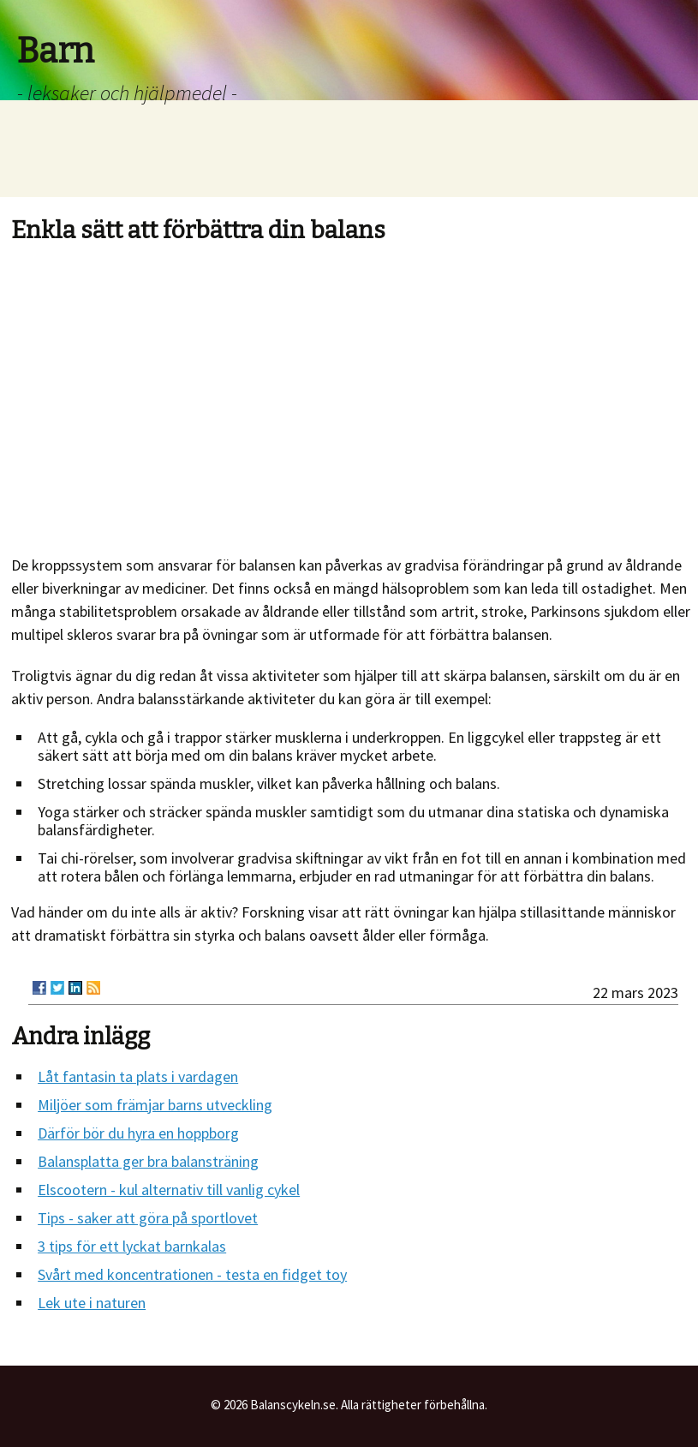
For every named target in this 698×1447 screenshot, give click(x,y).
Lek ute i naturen (92, 1302)
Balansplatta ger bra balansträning (148, 1161)
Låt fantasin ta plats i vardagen (138, 1076)
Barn (55, 51)
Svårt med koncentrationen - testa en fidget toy (192, 1274)
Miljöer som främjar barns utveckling (155, 1105)
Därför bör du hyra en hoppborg (138, 1133)
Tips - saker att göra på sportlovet (148, 1218)
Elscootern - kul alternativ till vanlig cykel (169, 1189)
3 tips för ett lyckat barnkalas (132, 1246)
